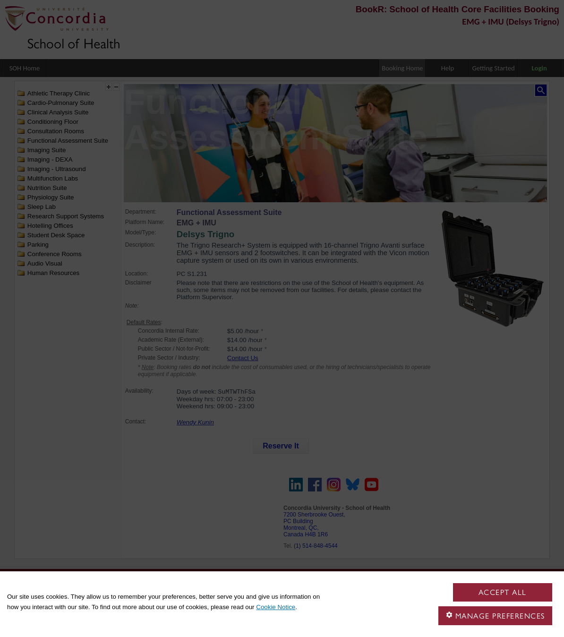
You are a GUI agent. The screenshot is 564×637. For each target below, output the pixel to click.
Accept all (503, 592)
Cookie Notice (275, 607)
